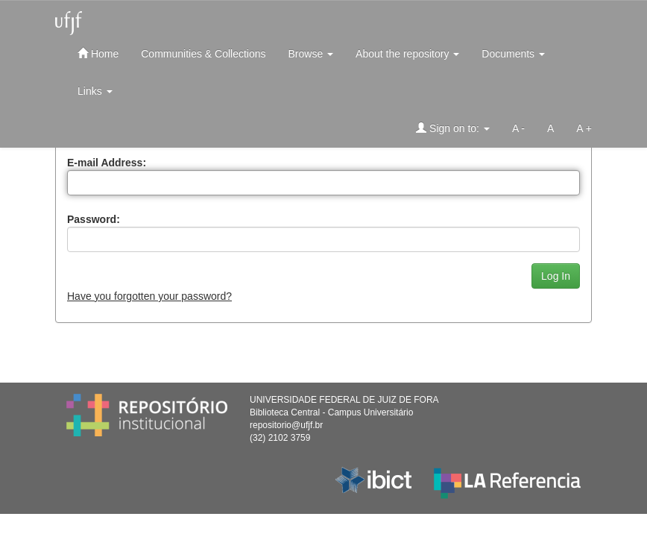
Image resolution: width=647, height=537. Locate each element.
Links (95, 91)
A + (584, 128)
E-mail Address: (106, 163)
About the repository (407, 54)
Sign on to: (453, 128)
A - (518, 128)
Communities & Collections (203, 54)
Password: (93, 219)
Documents (513, 54)
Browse (311, 54)
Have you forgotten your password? (149, 296)
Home (98, 53)
